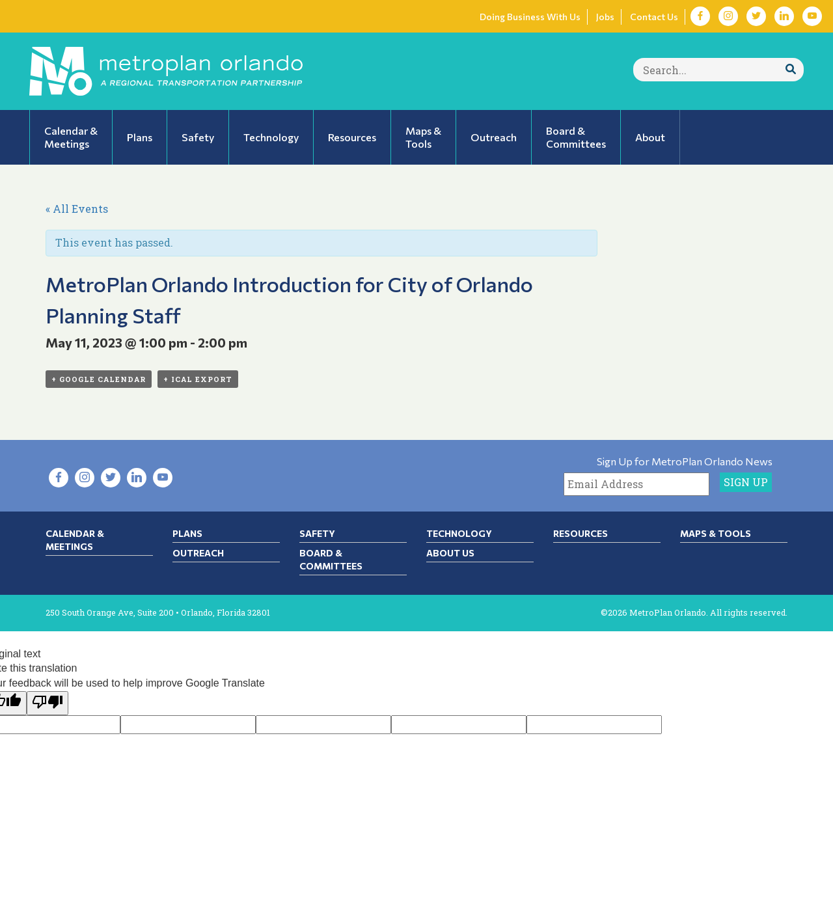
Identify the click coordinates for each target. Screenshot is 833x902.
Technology (459, 533)
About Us (450, 552)
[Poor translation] (47, 703)
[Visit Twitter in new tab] (756, 16)
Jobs (605, 16)
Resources (580, 533)
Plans (187, 533)
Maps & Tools (715, 533)
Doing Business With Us (530, 16)
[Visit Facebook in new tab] (700, 16)
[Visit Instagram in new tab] (728, 16)
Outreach (198, 552)
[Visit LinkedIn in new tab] (784, 16)
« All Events (77, 208)
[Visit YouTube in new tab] (812, 16)
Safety (317, 533)
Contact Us (654, 16)
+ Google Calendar (98, 379)
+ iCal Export (197, 379)
